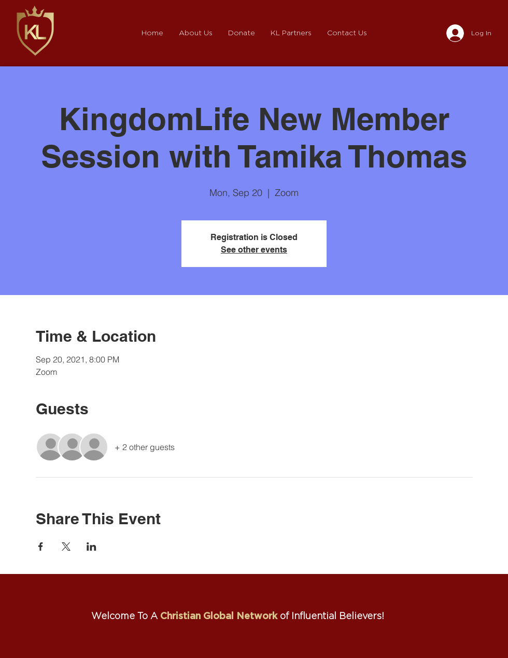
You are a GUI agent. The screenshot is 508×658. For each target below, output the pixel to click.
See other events (254, 250)
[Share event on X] (66, 546)
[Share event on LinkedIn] (91, 546)
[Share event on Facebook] (41, 546)
